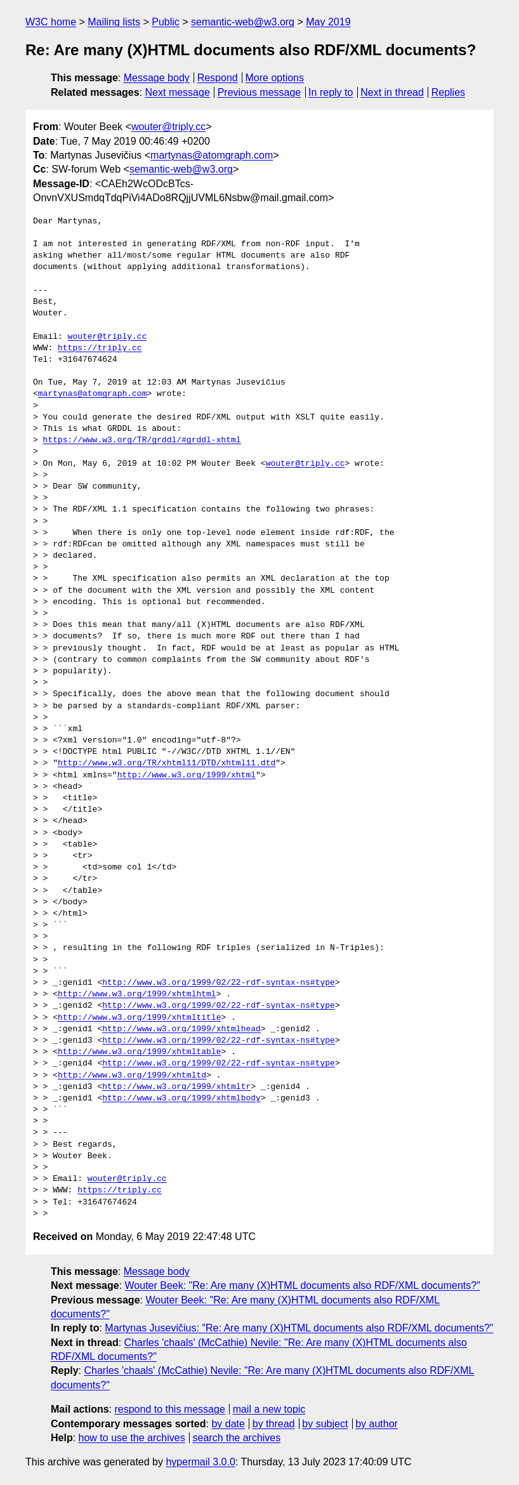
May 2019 (328, 21)
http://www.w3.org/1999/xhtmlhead (181, 1029)
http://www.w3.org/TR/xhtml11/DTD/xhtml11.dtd (166, 763)
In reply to (330, 92)
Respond (217, 77)
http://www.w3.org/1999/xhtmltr (176, 1087)
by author (376, 1423)
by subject (325, 1423)
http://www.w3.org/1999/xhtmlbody (181, 1098)
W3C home (50, 21)
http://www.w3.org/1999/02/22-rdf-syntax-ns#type (218, 983)
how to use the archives (132, 1437)
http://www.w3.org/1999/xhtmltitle (139, 1018)
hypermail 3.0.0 (200, 1461)
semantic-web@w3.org (242, 21)
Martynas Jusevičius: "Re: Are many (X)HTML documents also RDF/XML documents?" (299, 1328)
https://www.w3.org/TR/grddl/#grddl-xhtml (142, 440)
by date (227, 1423)
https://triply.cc (100, 348)
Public (166, 21)
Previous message (259, 92)
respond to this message (169, 1409)
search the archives (237, 1437)
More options (275, 77)
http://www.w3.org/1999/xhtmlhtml (137, 994)
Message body (157, 77)
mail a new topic (269, 1409)
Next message (177, 92)
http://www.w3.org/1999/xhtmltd (132, 1075)
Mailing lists (114, 21)
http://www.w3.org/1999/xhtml (186, 775)
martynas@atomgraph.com (211, 155)
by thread (274, 1423)
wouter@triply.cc (168, 126)
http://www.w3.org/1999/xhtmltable (139, 1052)
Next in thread (392, 92)
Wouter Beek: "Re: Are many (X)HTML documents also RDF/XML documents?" (302, 1285)
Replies (448, 92)
